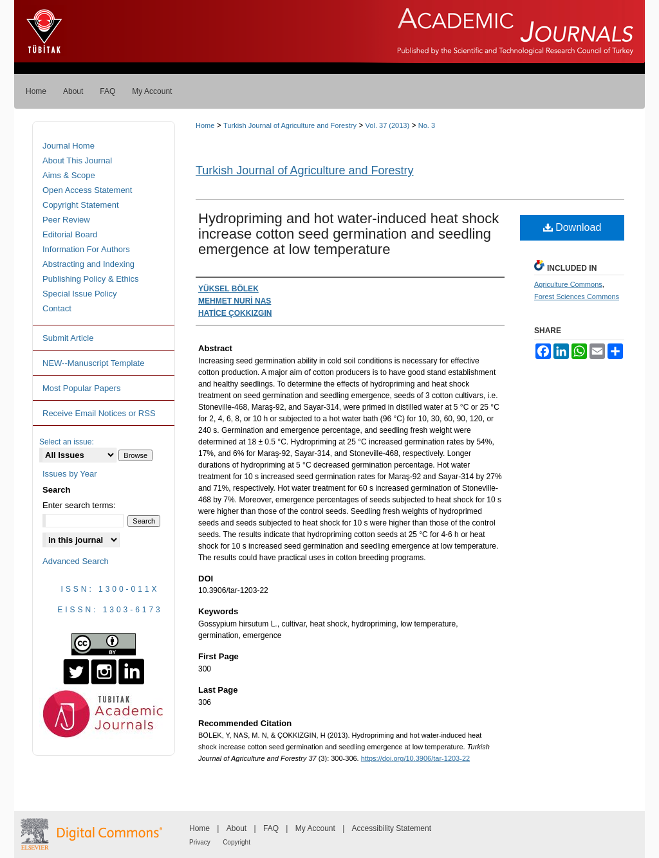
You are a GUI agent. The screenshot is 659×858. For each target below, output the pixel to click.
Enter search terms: (78, 505)
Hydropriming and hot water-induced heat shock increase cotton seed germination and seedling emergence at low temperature (348, 233)
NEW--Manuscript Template (93, 363)
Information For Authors (86, 249)
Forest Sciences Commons (576, 296)
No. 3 (426, 125)
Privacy (199, 842)
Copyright (236, 842)
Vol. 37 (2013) (388, 125)
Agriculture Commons (568, 284)
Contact (56, 308)
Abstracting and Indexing (88, 264)
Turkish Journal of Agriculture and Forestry (290, 125)
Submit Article (67, 338)
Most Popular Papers (81, 388)
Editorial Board (69, 234)
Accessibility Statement (391, 828)
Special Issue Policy (79, 293)
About (236, 828)
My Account (315, 828)
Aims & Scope (68, 175)
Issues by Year (69, 474)
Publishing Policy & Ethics (90, 279)
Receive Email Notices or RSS (99, 413)
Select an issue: (66, 441)
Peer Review (66, 219)
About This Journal (77, 160)
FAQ (271, 828)
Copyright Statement (80, 205)
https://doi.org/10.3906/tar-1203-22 (415, 758)
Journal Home (68, 146)
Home (205, 125)
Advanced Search (75, 561)
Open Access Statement (87, 190)
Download (572, 227)
